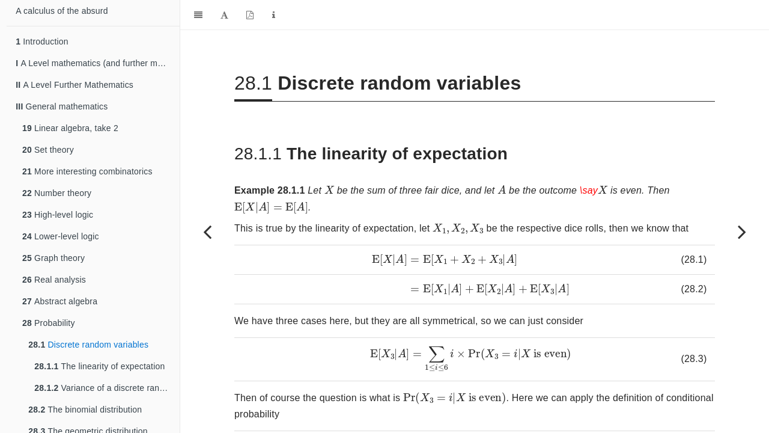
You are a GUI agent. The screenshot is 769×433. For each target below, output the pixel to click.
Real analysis (54, 279)
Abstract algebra (59, 301)
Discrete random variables (88, 344)
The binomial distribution (85, 409)
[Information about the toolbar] (273, 15)
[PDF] (250, 15)
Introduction (42, 41)
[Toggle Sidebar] (198, 15)
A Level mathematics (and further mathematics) (98, 63)
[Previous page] (207, 231)
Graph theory (53, 258)
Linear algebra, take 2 (70, 128)
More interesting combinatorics (87, 171)
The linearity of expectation (99, 366)
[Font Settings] (224, 15)
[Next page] (742, 231)
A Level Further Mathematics (74, 85)
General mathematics (62, 106)
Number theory (56, 193)
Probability (48, 323)
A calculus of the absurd (62, 11)
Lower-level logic (60, 236)
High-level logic (57, 215)
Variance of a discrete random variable (107, 388)
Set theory (48, 150)
